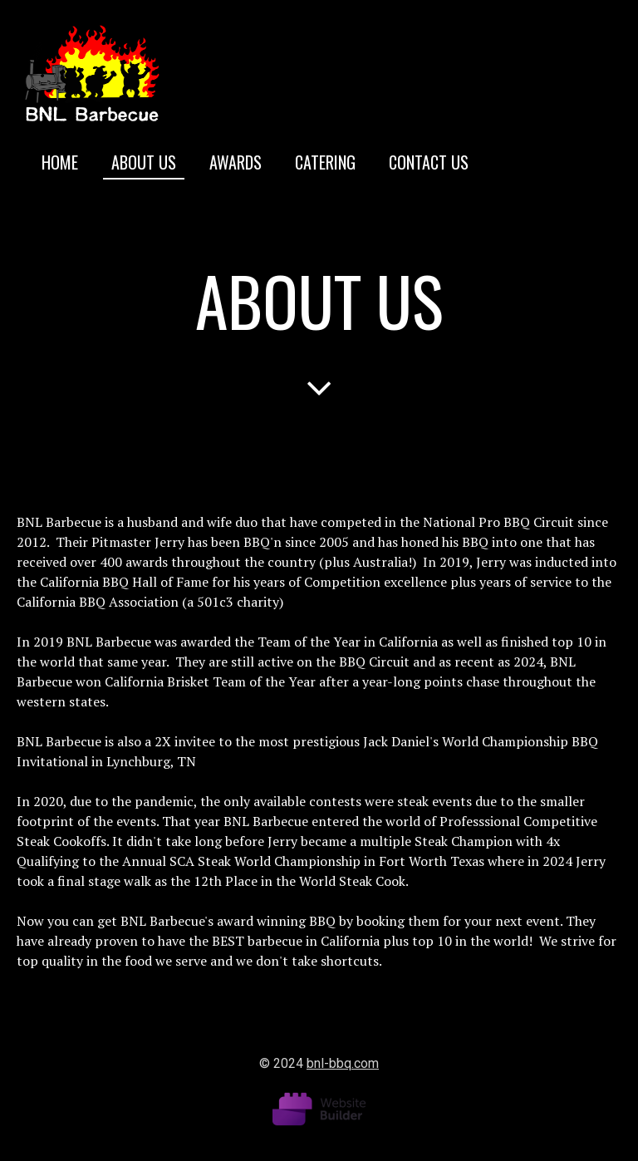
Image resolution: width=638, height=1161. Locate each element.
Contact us (429, 162)
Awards (235, 162)
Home (60, 162)
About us (143, 162)
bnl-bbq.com (343, 1063)
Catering (325, 162)
